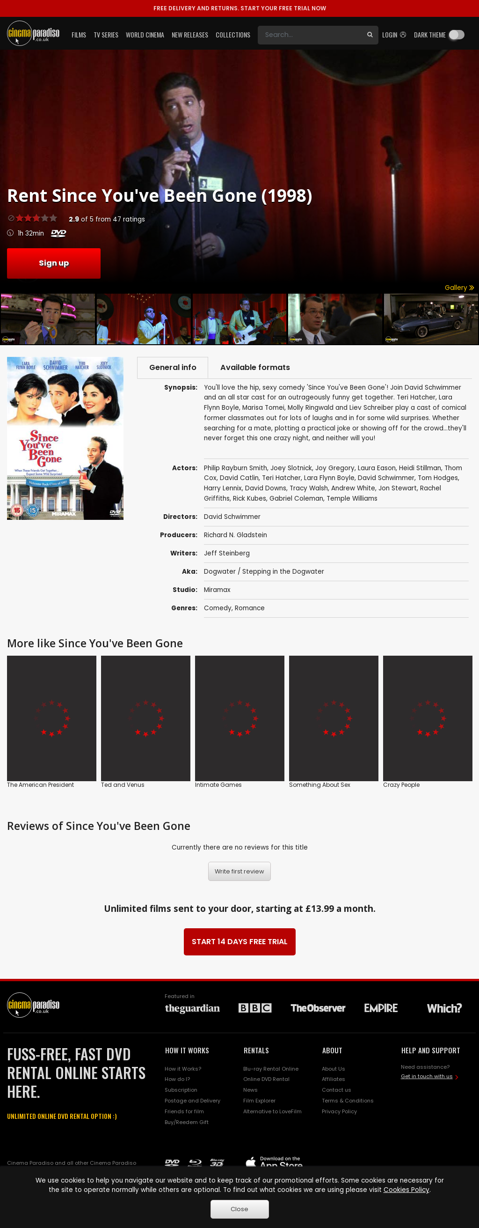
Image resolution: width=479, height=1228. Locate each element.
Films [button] (79, 34)
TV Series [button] (106, 34)
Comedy (218, 608)
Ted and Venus (123, 784)
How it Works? (183, 1069)
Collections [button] (233, 34)
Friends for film (184, 1111)
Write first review (239, 871)
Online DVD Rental (266, 1079)
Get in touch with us (427, 1076)
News (250, 1090)
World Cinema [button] (145, 34)
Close (239, 1209)
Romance (250, 608)
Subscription (181, 1090)
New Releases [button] (190, 34)
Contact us (336, 1090)
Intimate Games (218, 784)
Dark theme (430, 34)
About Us (333, 1069)
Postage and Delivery (192, 1101)
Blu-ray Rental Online (270, 1069)
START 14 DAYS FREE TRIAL (240, 941)
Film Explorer (259, 1101)
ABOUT (332, 1050)
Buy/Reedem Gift (187, 1122)
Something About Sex (319, 784)
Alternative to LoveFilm (272, 1111)
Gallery (459, 287)
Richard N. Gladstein (235, 535)
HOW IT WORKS (187, 1050)
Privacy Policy (339, 1111)
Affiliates (333, 1079)
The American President (40, 784)
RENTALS (256, 1050)
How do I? (177, 1079)
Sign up (54, 263)
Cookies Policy (406, 1189)
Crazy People (401, 784)
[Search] (310, 35)
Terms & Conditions (348, 1101)
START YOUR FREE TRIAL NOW (239, 8)
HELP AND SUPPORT (430, 1050)
